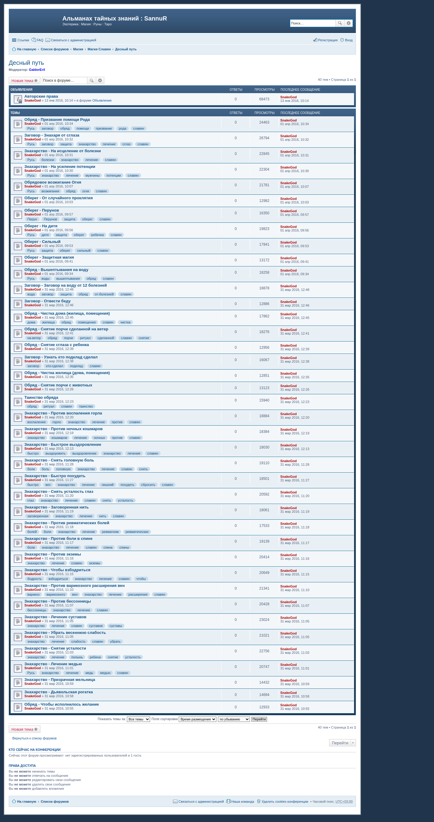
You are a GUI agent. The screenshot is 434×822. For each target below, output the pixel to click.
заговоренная (37, 516)
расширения (137, 594)
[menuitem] (71, 40)
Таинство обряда (41, 397)
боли (31, 469)
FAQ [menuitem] (40, 40)
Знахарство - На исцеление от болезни (62, 151)
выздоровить (55, 453)
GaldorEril (37, 69)
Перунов (50, 219)
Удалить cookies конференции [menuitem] (285, 801)
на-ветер (34, 338)
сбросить (148, 485)
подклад (76, 366)
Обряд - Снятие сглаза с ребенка (56, 344)
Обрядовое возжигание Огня (52, 182)
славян (138, 128)
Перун (32, 219)
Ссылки (23, 40)
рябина (95, 657)
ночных (99, 437)
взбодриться (58, 579)
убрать (115, 641)
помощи (83, 128)
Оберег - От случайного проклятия (58, 198)
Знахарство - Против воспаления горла (63, 413)
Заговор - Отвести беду (47, 301)
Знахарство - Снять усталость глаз (58, 491)
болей (32, 532)
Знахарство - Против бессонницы (57, 601)
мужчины (92, 175)
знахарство (87, 144)
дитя (45, 235)
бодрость (34, 579)
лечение (109, 144)
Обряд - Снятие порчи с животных (58, 385)
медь (89, 673)
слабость (78, 641)
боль (45, 469)
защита (65, 144)
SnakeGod (32, 100)
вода (31, 294)
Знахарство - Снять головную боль (59, 460)
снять (143, 469)
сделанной (106, 338)
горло (56, 422)
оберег (87, 219)
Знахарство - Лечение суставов (55, 617)
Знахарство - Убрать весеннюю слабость (65, 632)
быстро (33, 453)
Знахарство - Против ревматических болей (66, 523)
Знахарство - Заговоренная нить (56, 507)
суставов (96, 626)
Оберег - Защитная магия (49, 257)
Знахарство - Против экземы (52, 554)
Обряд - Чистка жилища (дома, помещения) (67, 372)
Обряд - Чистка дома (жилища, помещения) (67, 313)
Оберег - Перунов (41, 210)
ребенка (97, 235)
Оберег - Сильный (42, 241)
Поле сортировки (184, 719)
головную (63, 469)
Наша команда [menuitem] (242, 801)
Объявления (102, 100)
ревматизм (110, 532)
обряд (65, 128)
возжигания (50, 191)
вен (74, 594)
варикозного (55, 594)
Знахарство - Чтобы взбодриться (57, 570)
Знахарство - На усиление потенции (59, 166)
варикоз (33, 594)
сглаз (126, 144)
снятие (144, 338)
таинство (86, 406)
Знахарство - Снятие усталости (55, 648)
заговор (47, 128)
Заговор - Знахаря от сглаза (51, 135)
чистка (125, 322)
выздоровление (84, 453)
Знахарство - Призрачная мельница (59, 679)
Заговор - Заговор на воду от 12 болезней (65, 285)
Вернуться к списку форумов (34, 738)
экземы (94, 563)
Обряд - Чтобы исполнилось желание (61, 704)
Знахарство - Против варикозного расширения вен (74, 585)
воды (45, 278)
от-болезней (104, 294)
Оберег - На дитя (41, 226)
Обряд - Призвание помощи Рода (57, 119)
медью (105, 673)
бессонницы (36, 610)
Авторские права (41, 96)
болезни (48, 160)
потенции (113, 175)
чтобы (141, 579)
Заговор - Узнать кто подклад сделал (61, 357)
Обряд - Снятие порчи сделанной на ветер (66, 329)
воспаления (36, 422)
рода (122, 128)
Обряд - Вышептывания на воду (56, 269)
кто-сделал (54, 366)
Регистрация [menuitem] (328, 40)
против (117, 422)
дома (31, 322)
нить (102, 516)
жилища (48, 322)
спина (107, 547)
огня (85, 191)
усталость (125, 500)
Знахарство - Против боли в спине (58, 538)
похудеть (127, 485)
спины (124, 547)
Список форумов (55, 801)
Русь (31, 128)
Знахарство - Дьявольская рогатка (58, 692)
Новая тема (22, 80)
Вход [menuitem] (349, 40)
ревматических (137, 532)
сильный (83, 250)
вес (48, 485)
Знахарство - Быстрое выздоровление (62, 444)
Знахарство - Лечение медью (53, 664)
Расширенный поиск (348, 23)
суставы (116, 626)
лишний (108, 485)
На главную (26, 801)
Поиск (339, 23)
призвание (104, 128)
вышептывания (68, 278)
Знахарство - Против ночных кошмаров (63, 429)
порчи (68, 338)
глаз (30, 500)
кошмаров (59, 437)
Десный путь (26, 62)
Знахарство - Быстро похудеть (54, 476)
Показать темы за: (124, 719)
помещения (87, 322)
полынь (77, 657)
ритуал (85, 338)
